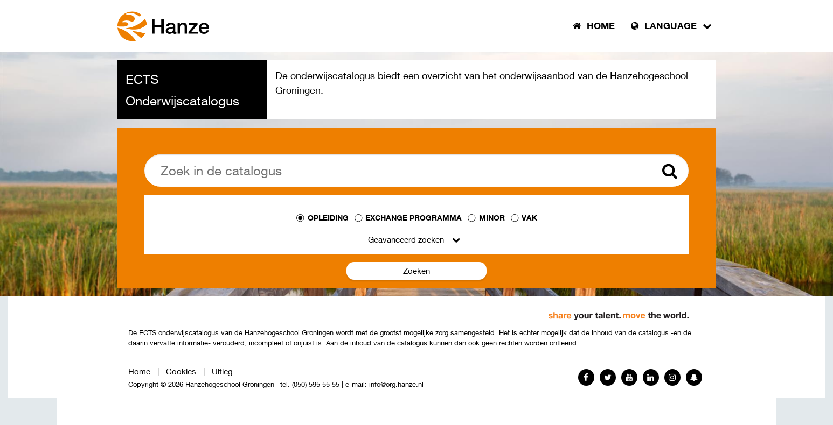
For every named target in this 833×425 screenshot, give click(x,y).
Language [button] (671, 25)
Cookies (181, 371)
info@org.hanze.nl (396, 384)
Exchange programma (413, 218)
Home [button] (594, 25)
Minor (492, 218)
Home (139, 371)
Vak (529, 218)
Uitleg (222, 371)
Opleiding (328, 218)
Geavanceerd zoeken (406, 239)
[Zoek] (416, 170)
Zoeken (416, 270)
